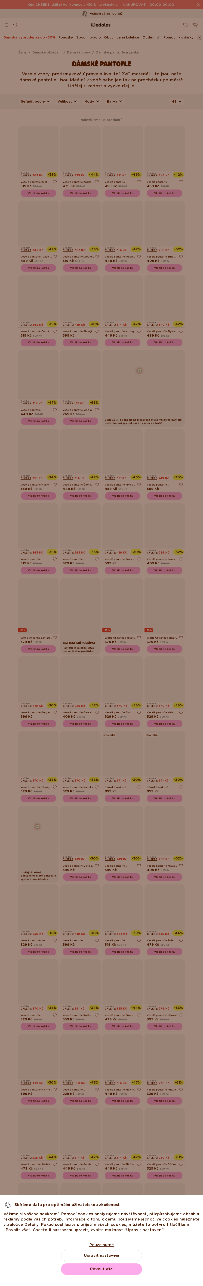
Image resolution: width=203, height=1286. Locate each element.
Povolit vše (101, 1269)
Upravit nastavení (101, 1255)
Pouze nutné (101, 1245)
